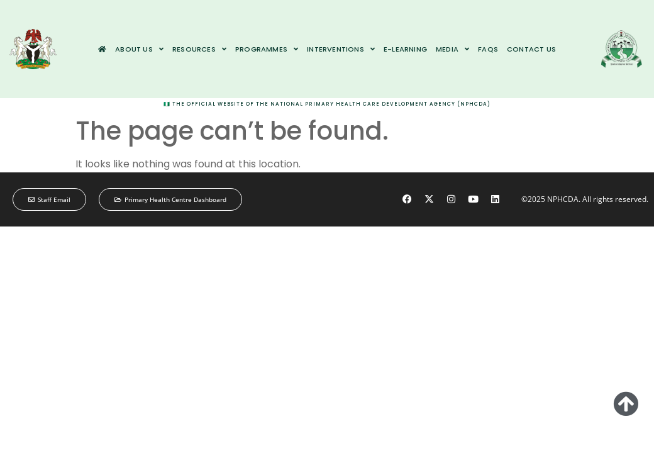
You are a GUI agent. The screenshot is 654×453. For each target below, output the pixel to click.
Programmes (266, 49)
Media (452, 49)
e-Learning (405, 49)
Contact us (531, 49)
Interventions (341, 49)
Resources (199, 49)
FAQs (488, 49)
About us (139, 49)
